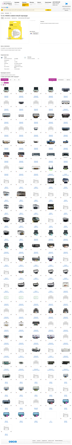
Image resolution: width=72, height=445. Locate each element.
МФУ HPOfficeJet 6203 (21, 188)
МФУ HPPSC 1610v (6, 395)
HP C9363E (16, 58)
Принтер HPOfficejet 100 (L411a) (51, 175)
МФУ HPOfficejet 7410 (66, 226)
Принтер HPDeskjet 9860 (6, 175)
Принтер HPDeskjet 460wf (51, 97)
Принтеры (24, 2)
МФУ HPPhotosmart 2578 (21, 278)
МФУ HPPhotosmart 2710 (21, 291)
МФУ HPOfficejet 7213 (51, 214)
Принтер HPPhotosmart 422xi (6, 317)
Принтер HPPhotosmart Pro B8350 (50, 369)
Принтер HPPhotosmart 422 (50, 304)
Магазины (32, 2)
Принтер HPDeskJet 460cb (21, 97)
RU (7, 7)
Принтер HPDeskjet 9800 (6, 162)
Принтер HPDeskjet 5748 (51, 110)
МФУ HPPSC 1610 (65, 382)
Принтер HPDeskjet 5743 (21, 110)
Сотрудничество (44, 440)
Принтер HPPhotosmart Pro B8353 (65, 369)
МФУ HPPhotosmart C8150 (51, 356)
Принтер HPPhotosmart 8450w (6, 356)
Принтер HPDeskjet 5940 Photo (66, 110)
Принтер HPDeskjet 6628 (51, 136)
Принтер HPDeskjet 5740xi (6, 110)
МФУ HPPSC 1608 (50, 382)
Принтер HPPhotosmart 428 (50, 317)
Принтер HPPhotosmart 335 (6, 304)
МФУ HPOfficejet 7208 (66, 201)
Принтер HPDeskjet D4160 (21, 175)
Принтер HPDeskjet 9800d (21, 162)
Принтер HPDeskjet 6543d (65, 123)
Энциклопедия (48, 2)
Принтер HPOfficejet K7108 (65, 252)
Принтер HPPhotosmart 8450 (36, 343)
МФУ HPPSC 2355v (21, 421)
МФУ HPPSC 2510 (6, 434)
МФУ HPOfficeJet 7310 (6, 226)
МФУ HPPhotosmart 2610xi (66, 278)
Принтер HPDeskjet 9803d (51, 162)
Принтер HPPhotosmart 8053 (6, 343)
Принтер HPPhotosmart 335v (21, 304)
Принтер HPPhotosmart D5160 (6, 369)
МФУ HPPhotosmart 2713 (50, 291)
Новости (39, 2)
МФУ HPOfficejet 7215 (66, 214)
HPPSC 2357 (50, 421)
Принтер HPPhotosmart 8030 (36, 330)
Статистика (38, 440)
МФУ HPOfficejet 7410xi (6, 239)
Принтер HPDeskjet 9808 (66, 162)
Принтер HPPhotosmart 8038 (50, 330)
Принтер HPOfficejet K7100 (36, 252)
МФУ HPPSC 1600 (6, 382)
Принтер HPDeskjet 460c (6, 97)
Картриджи (17, 2)
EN (8, 7)
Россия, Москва (3, 7)
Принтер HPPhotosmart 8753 (36, 356)
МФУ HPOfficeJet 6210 (51, 188)
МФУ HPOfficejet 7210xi (36, 214)
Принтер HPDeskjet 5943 (21, 123)
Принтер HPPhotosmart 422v (65, 304)
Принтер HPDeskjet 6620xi (36, 136)
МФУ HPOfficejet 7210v (21, 214)
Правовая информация (58, 440)
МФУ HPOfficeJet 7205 (51, 201)
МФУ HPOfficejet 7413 (21, 239)
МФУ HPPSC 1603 (21, 382)
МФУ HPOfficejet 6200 (6, 188)
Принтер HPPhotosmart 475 (6, 330)
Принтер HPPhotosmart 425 (21, 317)
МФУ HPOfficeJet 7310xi (21, 226)
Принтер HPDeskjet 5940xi (6, 123)
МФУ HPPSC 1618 (65, 395)
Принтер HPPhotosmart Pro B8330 (36, 369)
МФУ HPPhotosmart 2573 (21, 265)
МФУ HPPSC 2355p (6, 421)
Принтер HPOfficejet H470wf (21, 252)
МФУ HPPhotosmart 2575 (36, 265)
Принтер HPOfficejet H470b (50, 239)
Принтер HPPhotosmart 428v (65, 317)
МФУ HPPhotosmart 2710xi (36, 291)
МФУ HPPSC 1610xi (21, 395)
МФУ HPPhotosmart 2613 (6, 291)
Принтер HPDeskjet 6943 (36, 149)
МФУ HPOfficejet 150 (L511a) (65, 175)
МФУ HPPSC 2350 (6, 408)
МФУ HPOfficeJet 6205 (36, 188)
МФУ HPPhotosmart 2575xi (66, 265)
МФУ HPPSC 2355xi (36, 421)
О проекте (34, 440)
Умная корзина (66, 6)
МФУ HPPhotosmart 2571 (6, 265)
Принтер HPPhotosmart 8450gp (51, 343)
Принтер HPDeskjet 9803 (36, 162)
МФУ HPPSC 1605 (36, 382)
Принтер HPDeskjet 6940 (6, 149)
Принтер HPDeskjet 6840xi (65, 136)
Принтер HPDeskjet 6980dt (65, 149)
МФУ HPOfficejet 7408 (51, 226)
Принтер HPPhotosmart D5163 (21, 369)
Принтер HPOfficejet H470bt (65, 239)
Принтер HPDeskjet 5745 (36, 110)
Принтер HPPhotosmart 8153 (21, 343)
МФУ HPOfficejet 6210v (65, 188)
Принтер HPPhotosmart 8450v (65, 343)
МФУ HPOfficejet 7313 (36, 226)
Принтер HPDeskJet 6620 (21, 136)
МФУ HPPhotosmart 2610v (51, 278)
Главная (2, 13)
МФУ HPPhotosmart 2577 (6, 278)
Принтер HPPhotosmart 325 (65, 291)
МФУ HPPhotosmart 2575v (51, 265)
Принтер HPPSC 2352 (36, 408)
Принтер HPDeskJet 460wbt (36, 97)
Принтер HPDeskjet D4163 (36, 175)
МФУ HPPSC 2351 (21, 408)
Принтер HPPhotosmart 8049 (65, 330)
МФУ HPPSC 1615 (50, 395)
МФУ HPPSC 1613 (36, 395)
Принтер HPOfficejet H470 (36, 239)
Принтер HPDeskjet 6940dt (21, 149)
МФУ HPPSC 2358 (65, 421)
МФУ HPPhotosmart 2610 (36, 278)
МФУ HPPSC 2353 (50, 408)
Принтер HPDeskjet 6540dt (51, 123)
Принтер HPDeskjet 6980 (51, 149)
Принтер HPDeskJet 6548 (6, 136)
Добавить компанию (56, 3)
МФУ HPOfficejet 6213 (21, 201)
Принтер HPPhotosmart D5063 (66, 356)
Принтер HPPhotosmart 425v (36, 317)
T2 (10, 13)
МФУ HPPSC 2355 (65, 408)
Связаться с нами (51, 440)
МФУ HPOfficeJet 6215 (36, 201)
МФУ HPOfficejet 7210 (6, 214)
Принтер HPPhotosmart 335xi (36, 304)
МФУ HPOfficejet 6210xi (6, 201)
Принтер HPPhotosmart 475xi (21, 330)
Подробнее (66, 10)
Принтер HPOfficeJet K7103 (50, 252)
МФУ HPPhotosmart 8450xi (21, 356)
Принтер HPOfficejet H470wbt (6, 252)
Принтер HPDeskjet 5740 (66, 97)
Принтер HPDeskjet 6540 (36, 123)
